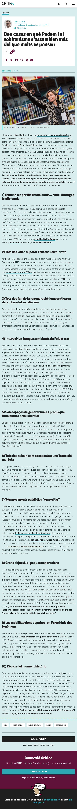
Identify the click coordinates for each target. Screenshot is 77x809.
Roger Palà (19, 21)
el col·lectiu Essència (44, 239)
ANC (5, 725)
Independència (17, 725)
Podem (48, 725)
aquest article (38, 540)
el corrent (15, 242)
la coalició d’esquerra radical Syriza (26, 546)
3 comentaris (39, 739)
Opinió (5, 13)
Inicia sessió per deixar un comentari (38, 745)
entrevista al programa (53, 135)
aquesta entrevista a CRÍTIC (52, 636)
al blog (62, 365)
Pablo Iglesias (34, 725)
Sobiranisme (61, 725)
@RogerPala (21, 28)
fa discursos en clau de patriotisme (32, 533)
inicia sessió (49, 778)
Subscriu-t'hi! (37, 771)
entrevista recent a (19, 272)
